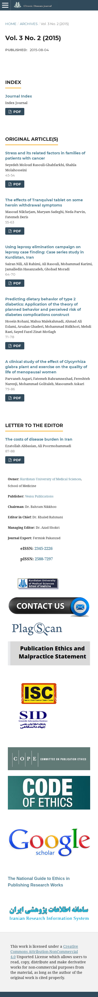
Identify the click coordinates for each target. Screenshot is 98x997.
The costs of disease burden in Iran (38, 439)
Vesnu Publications (39, 496)
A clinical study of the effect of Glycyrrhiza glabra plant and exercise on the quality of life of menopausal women (46, 366)
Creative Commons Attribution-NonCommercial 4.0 (44, 951)
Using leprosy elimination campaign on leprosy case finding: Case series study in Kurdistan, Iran (44, 252)
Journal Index (18, 96)
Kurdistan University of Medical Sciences (50, 479)
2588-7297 (44, 558)
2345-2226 (43, 548)
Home (10, 24)
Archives (29, 24)
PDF (16, 112)
